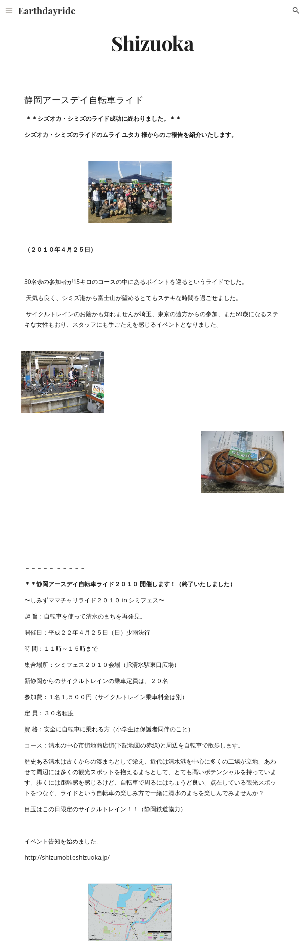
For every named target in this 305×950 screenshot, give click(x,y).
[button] (9, 10)
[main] (152, 43)
